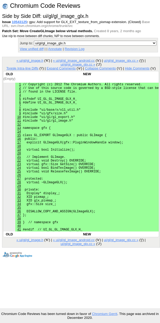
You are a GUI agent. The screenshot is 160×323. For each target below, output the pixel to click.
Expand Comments (61, 68)
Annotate (55, 49)
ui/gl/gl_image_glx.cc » (121, 60)
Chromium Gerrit (104, 314)
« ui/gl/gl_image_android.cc (74, 60)
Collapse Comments (100, 68)
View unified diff (31, 49)
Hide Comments (137, 68)
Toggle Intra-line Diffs (22, 68)
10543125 (19, 22)
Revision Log (75, 49)
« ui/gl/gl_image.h (30, 60)
